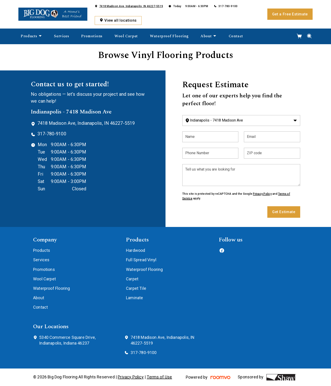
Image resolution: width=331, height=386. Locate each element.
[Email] (272, 136)
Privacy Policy (262, 193)
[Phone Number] (210, 153)
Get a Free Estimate (290, 14)
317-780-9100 (227, 6)
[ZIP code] (272, 153)
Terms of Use (159, 376)
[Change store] (241, 120)
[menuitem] (31, 36)
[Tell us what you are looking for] (241, 175)
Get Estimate (283, 212)
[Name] (210, 136)
